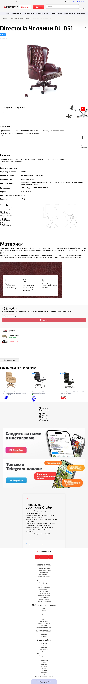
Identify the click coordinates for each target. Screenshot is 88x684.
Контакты (44, 677)
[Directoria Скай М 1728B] (44, 385)
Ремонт (44, 667)
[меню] (38, 7)
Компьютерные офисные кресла (20, 18)
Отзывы (44, 663)
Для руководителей (44, 573)
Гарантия (44, 669)
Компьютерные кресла (44, 575)
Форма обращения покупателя (44, 681)
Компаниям (44, 675)
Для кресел (44, 639)
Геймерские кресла (44, 581)
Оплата (44, 650)
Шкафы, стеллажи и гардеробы (44, 617)
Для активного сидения (44, 606)
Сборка (44, 656)
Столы (44, 613)
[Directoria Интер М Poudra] (16, 385)
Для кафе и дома (44, 587)
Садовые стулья (44, 604)
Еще (1, 137)
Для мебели (44, 641)
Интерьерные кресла (44, 598)
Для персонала (44, 577)
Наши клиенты (44, 665)
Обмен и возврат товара (44, 658)
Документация (44, 654)
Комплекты (44, 630)
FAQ (44, 679)
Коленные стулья (44, 594)
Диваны (44, 615)
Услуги (44, 673)
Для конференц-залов (44, 600)
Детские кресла (44, 583)
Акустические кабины (44, 628)
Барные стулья (44, 590)
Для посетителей (44, 579)
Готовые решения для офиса (44, 632)
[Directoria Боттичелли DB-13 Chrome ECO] (73, 390)
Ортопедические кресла (44, 585)
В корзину (44, 322)
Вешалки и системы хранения (44, 621)
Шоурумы (25, 7)
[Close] (28, 502)
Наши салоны (13, 343)
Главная (5, 18)
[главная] (10, 7)
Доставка (44, 671)
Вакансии (44, 652)
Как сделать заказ (44, 660)
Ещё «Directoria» (34, 371)
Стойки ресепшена (44, 626)
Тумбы (44, 619)
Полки (44, 624)
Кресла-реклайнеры (44, 592)
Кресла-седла (44, 596)
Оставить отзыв (9, 362)
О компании (44, 648)
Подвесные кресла (44, 602)
